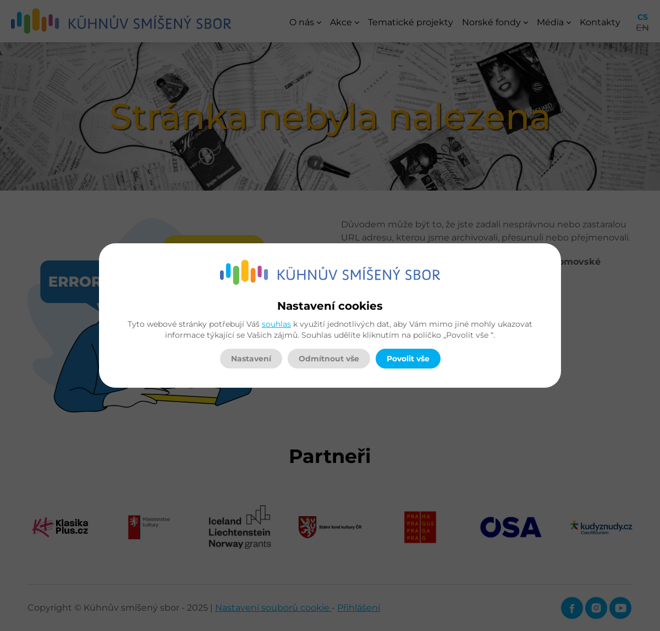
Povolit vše (408, 359)
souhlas (276, 324)
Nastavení (251, 359)
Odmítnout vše (329, 359)
